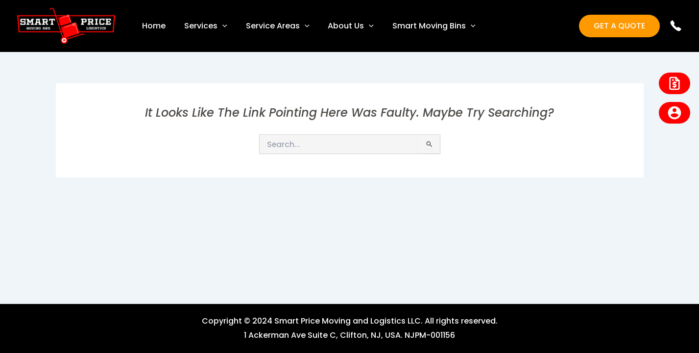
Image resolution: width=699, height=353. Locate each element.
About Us (340, 26)
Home (152, 25)
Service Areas (270, 26)
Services (201, 26)
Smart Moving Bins (420, 26)
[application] (218, 26)
